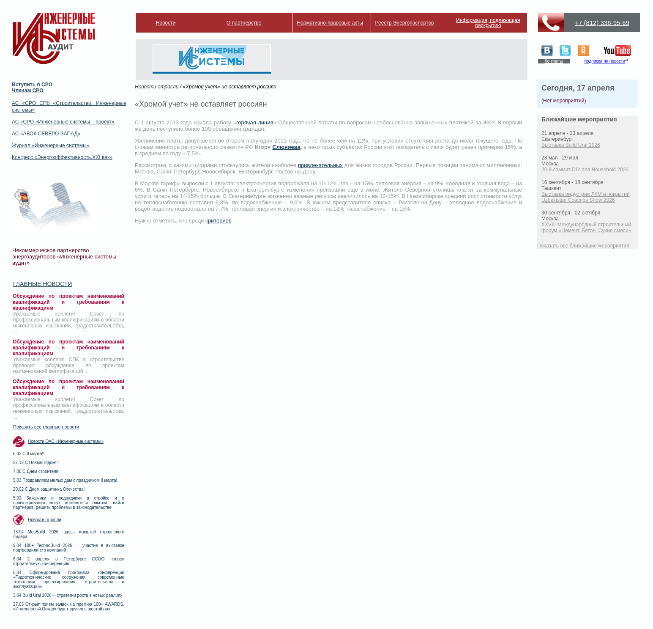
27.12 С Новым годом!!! (36, 462)
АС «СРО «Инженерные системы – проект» (63, 122)
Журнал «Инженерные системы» (50, 145)
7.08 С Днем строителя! (36, 471)
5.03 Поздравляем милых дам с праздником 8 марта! (65, 480)
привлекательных (320, 165)
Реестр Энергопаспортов (404, 23)
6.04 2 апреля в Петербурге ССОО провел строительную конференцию (68, 561)
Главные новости (42, 283)
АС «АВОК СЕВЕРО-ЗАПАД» (46, 134)
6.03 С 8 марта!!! (29, 453)
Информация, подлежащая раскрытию (488, 22)
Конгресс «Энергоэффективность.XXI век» (62, 157)
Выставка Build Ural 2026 (570, 145)
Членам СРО (28, 90)
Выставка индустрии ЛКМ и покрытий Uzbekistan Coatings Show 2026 (585, 197)
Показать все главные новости (46, 426)
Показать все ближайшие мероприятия (583, 246)
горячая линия (254, 122)
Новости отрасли (44, 519)
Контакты (554, 61)
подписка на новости (605, 61)
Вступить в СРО (32, 85)
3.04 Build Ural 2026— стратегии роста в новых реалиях (67, 595)
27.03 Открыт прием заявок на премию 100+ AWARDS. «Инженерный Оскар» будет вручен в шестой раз (68, 606)
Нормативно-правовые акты (330, 23)
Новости (165, 23)
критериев (218, 220)
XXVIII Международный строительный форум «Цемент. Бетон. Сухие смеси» (586, 227)
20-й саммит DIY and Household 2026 (584, 170)
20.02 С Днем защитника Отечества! (49, 489)
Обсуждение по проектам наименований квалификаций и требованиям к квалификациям (68, 302)
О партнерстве (244, 23)
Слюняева (286, 147)
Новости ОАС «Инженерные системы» (66, 441)
